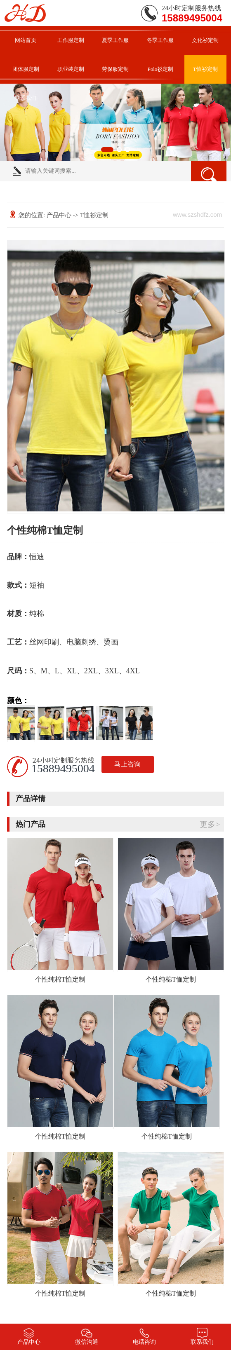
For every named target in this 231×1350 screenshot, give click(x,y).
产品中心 (59, 215)
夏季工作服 (115, 40)
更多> (210, 824)
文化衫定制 (205, 40)
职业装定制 (70, 69)
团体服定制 (25, 69)
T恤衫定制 (205, 69)
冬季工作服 (160, 40)
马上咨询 (127, 764)
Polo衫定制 (160, 69)
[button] (107, 149)
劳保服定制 (115, 69)
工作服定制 (70, 40)
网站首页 (25, 40)
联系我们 (25, 98)
